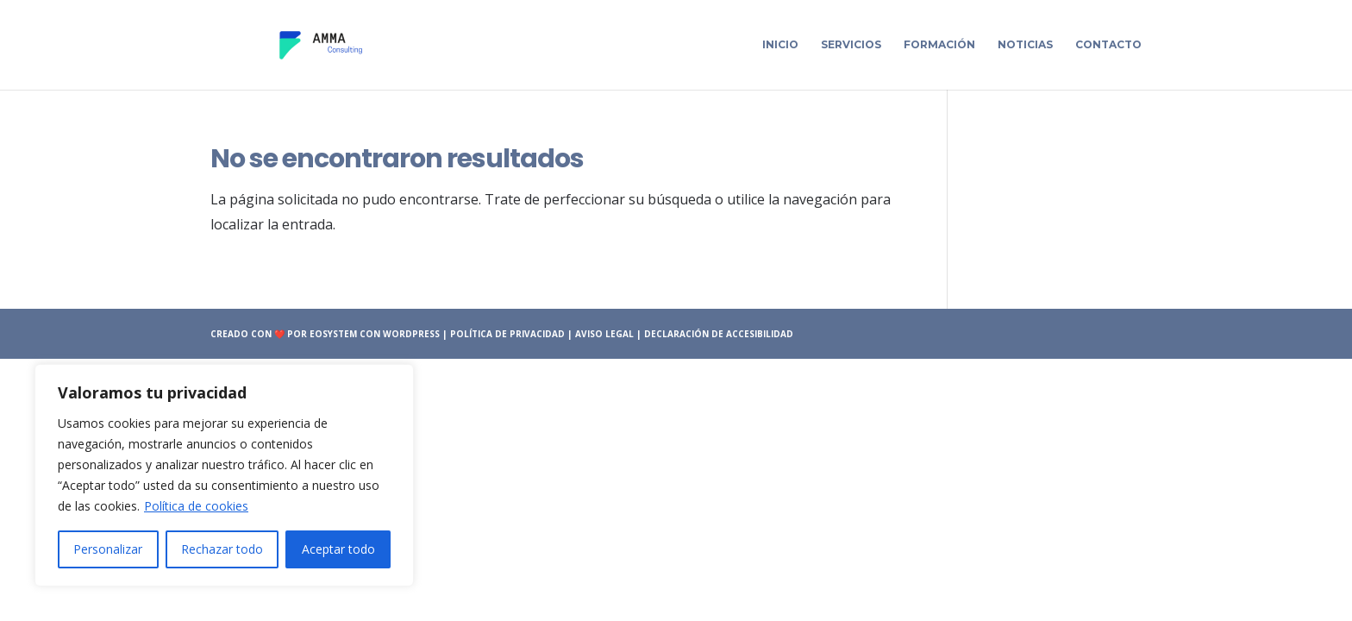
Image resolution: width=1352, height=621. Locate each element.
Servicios (851, 45)
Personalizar (107, 549)
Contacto (1108, 45)
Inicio (780, 45)
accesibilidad (759, 334)
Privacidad (537, 334)
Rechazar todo (222, 549)
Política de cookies (196, 506)
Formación (939, 45)
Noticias (1025, 45)
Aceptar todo (338, 549)
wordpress (411, 334)
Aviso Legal (605, 334)
